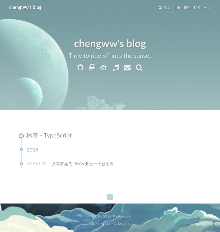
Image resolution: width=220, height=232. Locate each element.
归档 (187, 7)
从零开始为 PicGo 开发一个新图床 (83, 164)
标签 (197, 7)
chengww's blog (25, 7)
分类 (207, 7)
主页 (176, 7)
